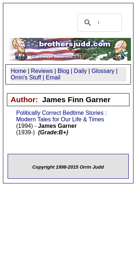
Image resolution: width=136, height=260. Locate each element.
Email (53, 77)
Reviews (42, 71)
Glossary (102, 71)
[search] (98, 22)
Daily (80, 71)
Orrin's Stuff (26, 77)
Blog (63, 71)
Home (18, 71)
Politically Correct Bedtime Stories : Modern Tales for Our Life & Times (61, 116)
